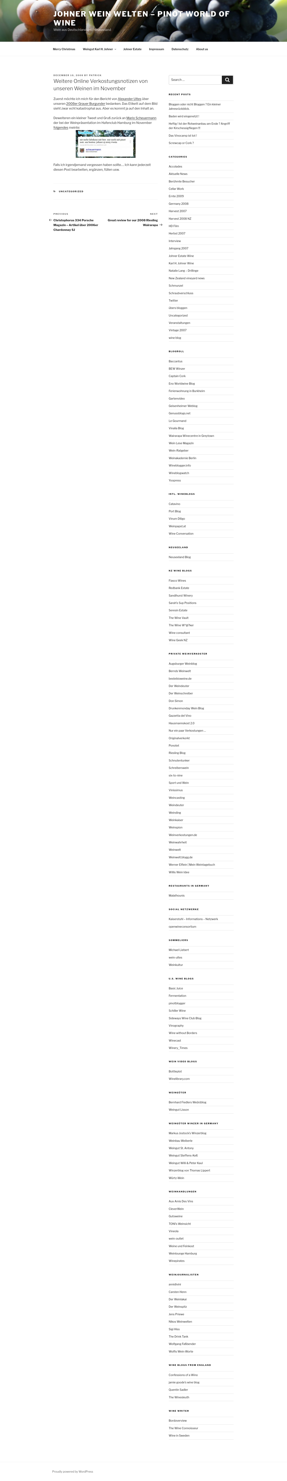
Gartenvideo (177, 398)
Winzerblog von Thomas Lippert (189, 1170)
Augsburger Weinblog (183, 663)
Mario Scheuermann (141, 118)
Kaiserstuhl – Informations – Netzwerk (193, 919)
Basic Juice (176, 988)
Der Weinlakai (178, 1299)
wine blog (175, 337)
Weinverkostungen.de (183, 835)
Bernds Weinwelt (180, 671)
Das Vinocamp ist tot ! (183, 135)
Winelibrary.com (179, 1078)
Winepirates (177, 1260)
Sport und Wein (179, 782)
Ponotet (174, 745)
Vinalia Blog (176, 428)
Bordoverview (178, 1420)
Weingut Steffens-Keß (183, 1155)
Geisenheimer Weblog (183, 406)
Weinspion (176, 827)
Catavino (174, 504)
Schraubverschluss (181, 293)
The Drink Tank (178, 1336)
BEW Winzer (177, 368)
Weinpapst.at (177, 526)
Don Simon (176, 701)
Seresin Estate (178, 610)
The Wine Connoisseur (183, 1428)
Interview (175, 241)
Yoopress (175, 480)
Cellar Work (176, 188)
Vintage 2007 (178, 330)
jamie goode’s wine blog (184, 1382)
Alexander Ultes (129, 99)
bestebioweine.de (180, 678)
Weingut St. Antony (181, 1148)
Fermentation (177, 995)
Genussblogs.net (180, 413)
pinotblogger (177, 1003)
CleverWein (176, 1208)
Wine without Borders (183, 1033)
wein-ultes (175, 957)
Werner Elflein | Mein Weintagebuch (192, 864)
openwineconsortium (182, 926)
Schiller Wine (177, 1010)
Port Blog (175, 511)
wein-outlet (176, 1238)
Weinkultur (176, 964)
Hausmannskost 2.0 (182, 723)
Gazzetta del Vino (180, 715)
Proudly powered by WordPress (72, 1471)
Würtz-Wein (176, 1178)
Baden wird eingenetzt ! (184, 116)
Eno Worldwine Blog (182, 383)
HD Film (174, 226)
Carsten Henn (178, 1292)
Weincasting (177, 797)
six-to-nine (176, 775)
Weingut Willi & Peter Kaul (186, 1163)
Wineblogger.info (180, 465)
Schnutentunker (179, 760)
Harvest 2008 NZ (180, 218)
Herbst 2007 (177, 233)
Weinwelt (175, 849)
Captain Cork (177, 376)
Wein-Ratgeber (179, 450)
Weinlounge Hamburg (183, 1253)
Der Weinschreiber (181, 693)
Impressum (156, 49)
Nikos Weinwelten (180, 1321)
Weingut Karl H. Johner (100, 49)
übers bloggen (178, 308)
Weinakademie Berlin (182, 458)
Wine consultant (179, 632)
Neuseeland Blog (180, 557)
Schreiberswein (179, 767)
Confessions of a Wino (183, 1375)
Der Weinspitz (178, 1306)
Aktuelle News (178, 173)
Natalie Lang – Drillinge (184, 270)
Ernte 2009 (176, 196)
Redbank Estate (179, 588)
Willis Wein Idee (179, 872)
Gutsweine (176, 1216)
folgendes (60, 127)
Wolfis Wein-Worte (181, 1351)
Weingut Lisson (179, 1109)
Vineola (174, 1231)
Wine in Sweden (179, 1435)
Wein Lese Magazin (181, 443)
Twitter (173, 300)
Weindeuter (176, 805)
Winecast (175, 1040)
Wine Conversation (181, 533)
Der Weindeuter (179, 686)
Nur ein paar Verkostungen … (187, 730)
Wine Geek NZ (178, 640)
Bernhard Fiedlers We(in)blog (187, 1102)
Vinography (176, 1025)
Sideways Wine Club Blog (185, 1018)
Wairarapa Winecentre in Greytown (191, 435)
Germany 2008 (179, 203)
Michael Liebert (179, 950)
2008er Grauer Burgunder (85, 104)
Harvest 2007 (178, 211)
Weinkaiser (176, 820)
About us (202, 49)
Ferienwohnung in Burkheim (187, 391)
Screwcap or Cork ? (181, 143)
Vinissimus (176, 790)
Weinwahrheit (178, 842)
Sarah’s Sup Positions (183, 603)
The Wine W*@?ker (181, 625)
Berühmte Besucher (182, 181)
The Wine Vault (179, 617)
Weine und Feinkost (181, 1246)
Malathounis (177, 895)
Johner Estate (132, 49)
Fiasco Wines (177, 580)
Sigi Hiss (174, 1329)
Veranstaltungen (179, 322)
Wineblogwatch (179, 473)
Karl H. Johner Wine (181, 263)
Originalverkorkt (179, 738)
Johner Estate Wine (181, 256)
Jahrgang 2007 (179, 248)
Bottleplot (175, 1071)
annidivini (175, 1284)
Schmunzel (176, 285)
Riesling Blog (177, 753)
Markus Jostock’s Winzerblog (187, 1133)
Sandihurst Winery (181, 595)
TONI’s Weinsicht (180, 1223)
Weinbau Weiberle (181, 1140)
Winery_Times (178, 1048)
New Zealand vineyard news (187, 278)
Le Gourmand (177, 420)
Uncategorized (71, 191)
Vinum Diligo (177, 518)
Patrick (95, 75)
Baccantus (176, 361)
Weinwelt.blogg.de (181, 857)
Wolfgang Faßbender (182, 1344)
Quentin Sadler (178, 1389)
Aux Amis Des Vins (181, 1201)
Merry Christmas (64, 49)
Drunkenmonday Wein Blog (186, 708)
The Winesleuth (179, 1397)
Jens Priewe (176, 1314)
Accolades (175, 166)
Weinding (175, 812)
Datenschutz (180, 49)
